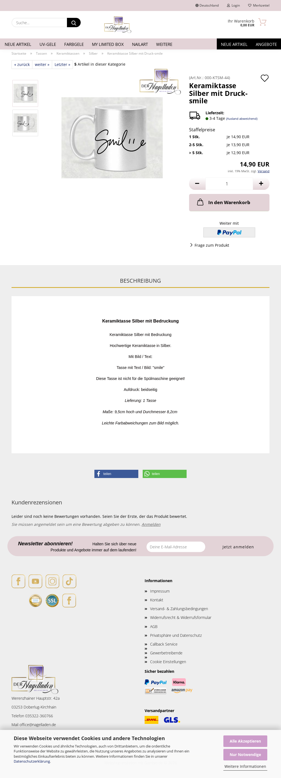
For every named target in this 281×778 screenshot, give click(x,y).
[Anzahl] (229, 183)
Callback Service (164, 644)
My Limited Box (108, 44)
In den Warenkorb (223, 202)
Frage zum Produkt (212, 245)
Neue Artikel (18, 44)
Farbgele (74, 44)
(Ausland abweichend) (241, 118)
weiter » (42, 64)
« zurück (22, 64)
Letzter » (62, 64)
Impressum (160, 591)
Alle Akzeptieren (245, 741)
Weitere (164, 44)
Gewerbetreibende (166, 652)
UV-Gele (48, 44)
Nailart (140, 44)
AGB (154, 626)
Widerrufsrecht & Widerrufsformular (180, 617)
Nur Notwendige (245, 754)
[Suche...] (74, 22)
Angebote (266, 44)
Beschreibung (140, 280)
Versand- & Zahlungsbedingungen (179, 608)
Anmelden (151, 524)
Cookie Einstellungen (168, 661)
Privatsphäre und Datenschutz (176, 635)
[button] (197, 183)
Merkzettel (258, 5)
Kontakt (156, 599)
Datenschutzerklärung (32, 761)
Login (233, 5)
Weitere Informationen (245, 766)
